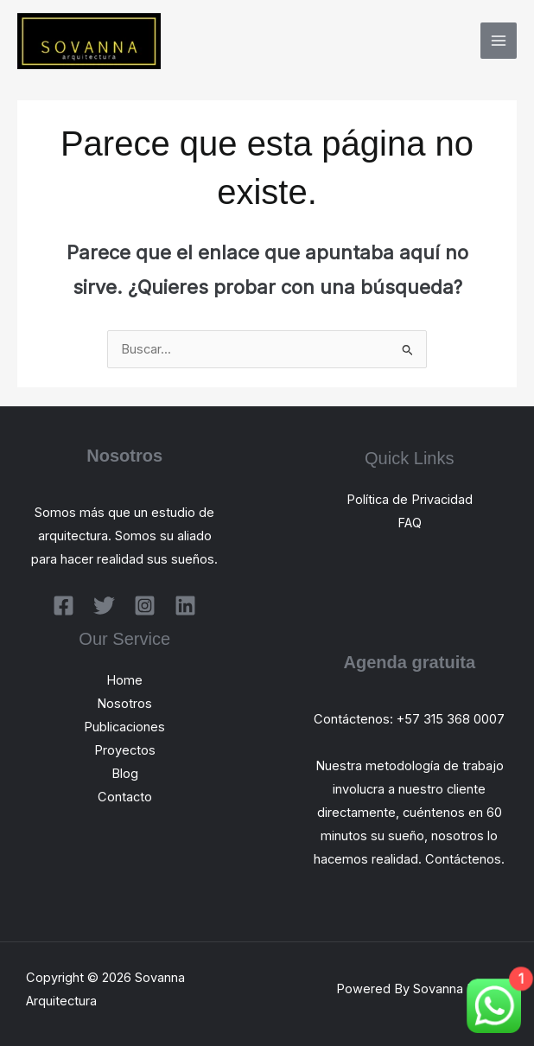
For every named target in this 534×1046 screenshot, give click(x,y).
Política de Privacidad (409, 499)
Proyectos (125, 750)
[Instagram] (145, 605)
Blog (124, 773)
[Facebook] (63, 605)
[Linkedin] (185, 605)
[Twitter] (104, 605)
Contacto (125, 797)
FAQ (409, 523)
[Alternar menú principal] (498, 40)
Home (124, 680)
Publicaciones (124, 727)
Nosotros (124, 703)
